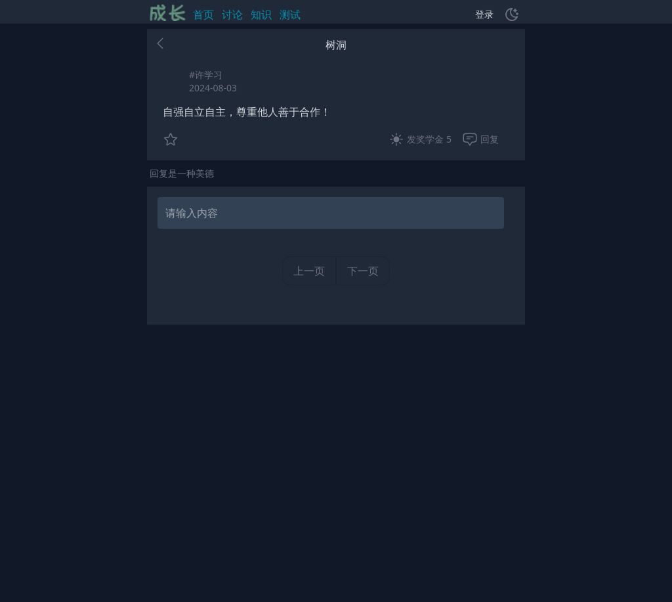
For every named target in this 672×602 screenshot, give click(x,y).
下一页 (363, 271)
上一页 (309, 271)
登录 (484, 14)
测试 (290, 14)
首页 (203, 14)
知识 (261, 14)
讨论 (232, 14)
